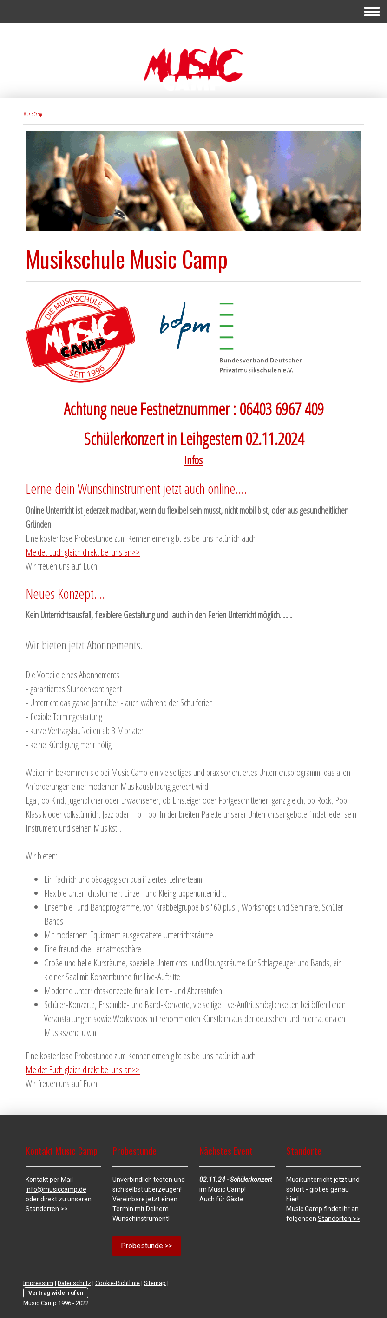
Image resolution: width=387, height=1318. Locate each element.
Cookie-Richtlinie (117, 1282)
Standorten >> (47, 1209)
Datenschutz (74, 1282)
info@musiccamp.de (56, 1189)
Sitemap (155, 1282)
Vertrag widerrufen (55, 1292)
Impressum (38, 1282)
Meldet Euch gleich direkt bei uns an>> (83, 552)
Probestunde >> (146, 1245)
